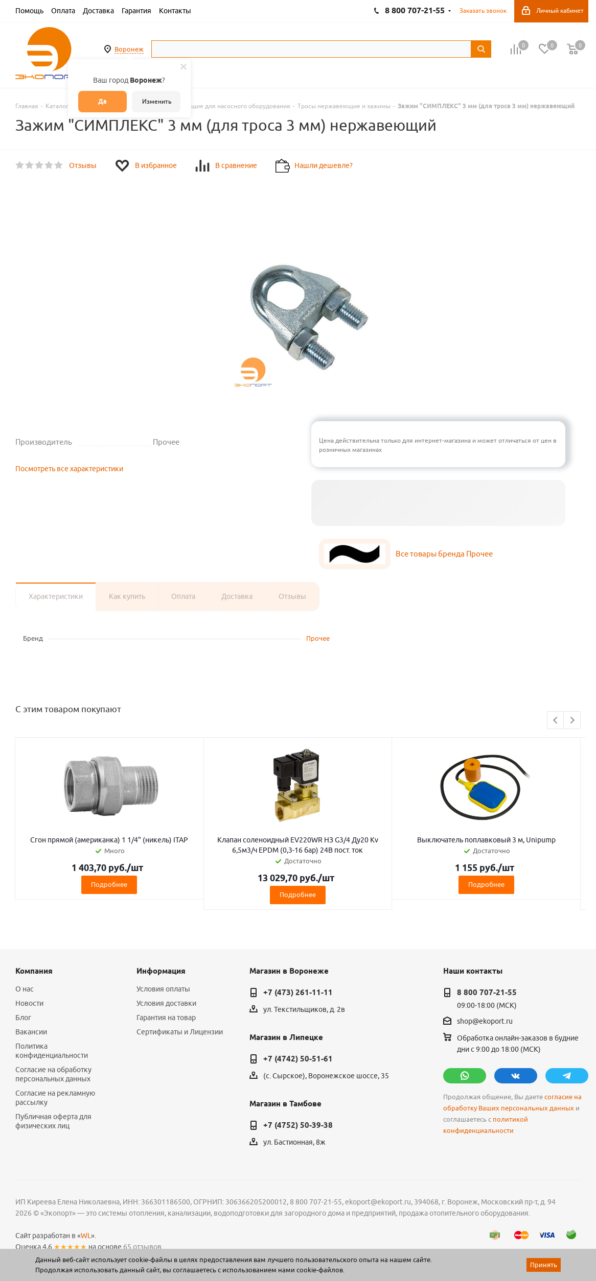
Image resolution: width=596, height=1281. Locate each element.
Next (572, 721)
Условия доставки (166, 1003)
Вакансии (31, 1032)
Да (102, 101)
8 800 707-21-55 (487, 992)
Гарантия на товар (166, 1017)
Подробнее (109, 884)
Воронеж (129, 49)
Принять (543, 1265)
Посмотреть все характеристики (69, 469)
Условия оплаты (163, 989)
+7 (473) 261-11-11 (298, 992)
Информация (161, 971)
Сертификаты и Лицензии (179, 1032)
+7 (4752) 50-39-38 (298, 1125)
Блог (23, 1017)
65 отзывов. (143, 1247)
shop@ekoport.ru (485, 1022)
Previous (555, 721)
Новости (29, 1003)
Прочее (318, 638)
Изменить (156, 101)
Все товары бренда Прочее (444, 553)
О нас (24, 989)
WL (86, 1235)
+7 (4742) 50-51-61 (298, 1059)
